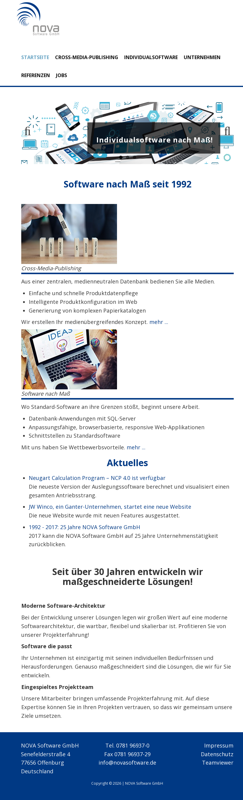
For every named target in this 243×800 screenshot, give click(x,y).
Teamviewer (217, 762)
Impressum (218, 745)
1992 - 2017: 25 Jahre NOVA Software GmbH (84, 527)
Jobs (61, 75)
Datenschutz (217, 754)
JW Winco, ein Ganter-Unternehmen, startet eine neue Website (110, 506)
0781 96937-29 (132, 754)
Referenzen (35, 75)
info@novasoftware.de (127, 762)
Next (225, 133)
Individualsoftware (151, 57)
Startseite (35, 57)
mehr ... (158, 321)
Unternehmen (202, 57)
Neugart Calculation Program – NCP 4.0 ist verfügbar (97, 477)
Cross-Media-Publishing (86, 57)
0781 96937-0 (132, 745)
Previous (30, 133)
